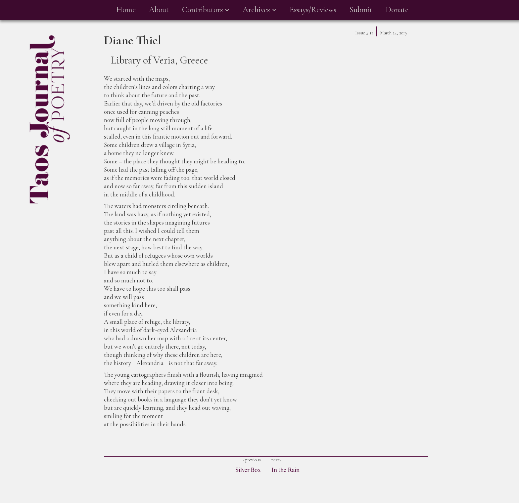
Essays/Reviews (313, 10)
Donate (397, 10)
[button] (205, 10)
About (159, 10)
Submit (361, 10)
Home (126, 10)
